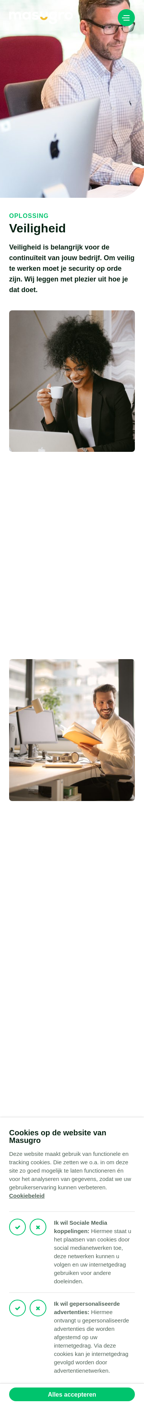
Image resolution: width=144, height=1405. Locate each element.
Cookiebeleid (26, 1195)
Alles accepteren (72, 1394)
